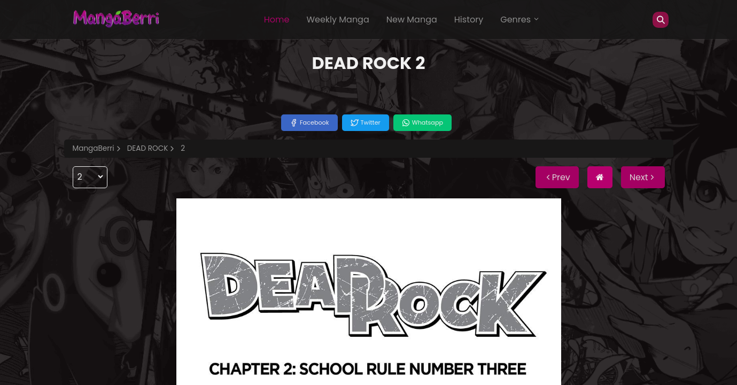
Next (643, 177)
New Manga (411, 19)
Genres (520, 19)
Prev (557, 177)
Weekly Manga (337, 19)
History (468, 19)
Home (277, 19)
